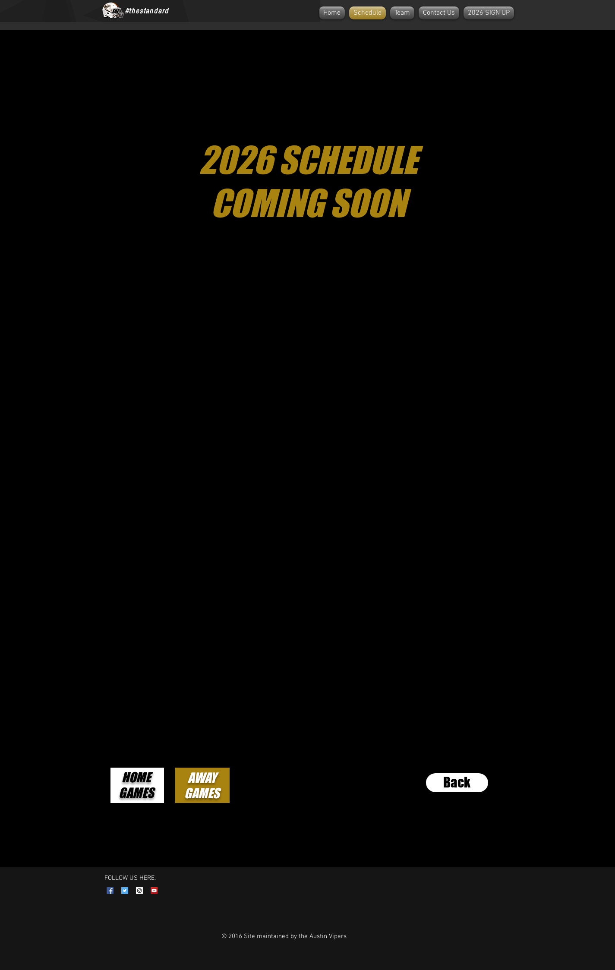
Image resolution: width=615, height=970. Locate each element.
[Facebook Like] (194, 10)
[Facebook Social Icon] (110, 890)
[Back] (457, 782)
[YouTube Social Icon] (154, 890)
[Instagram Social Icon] (139, 890)
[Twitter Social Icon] (124, 890)
